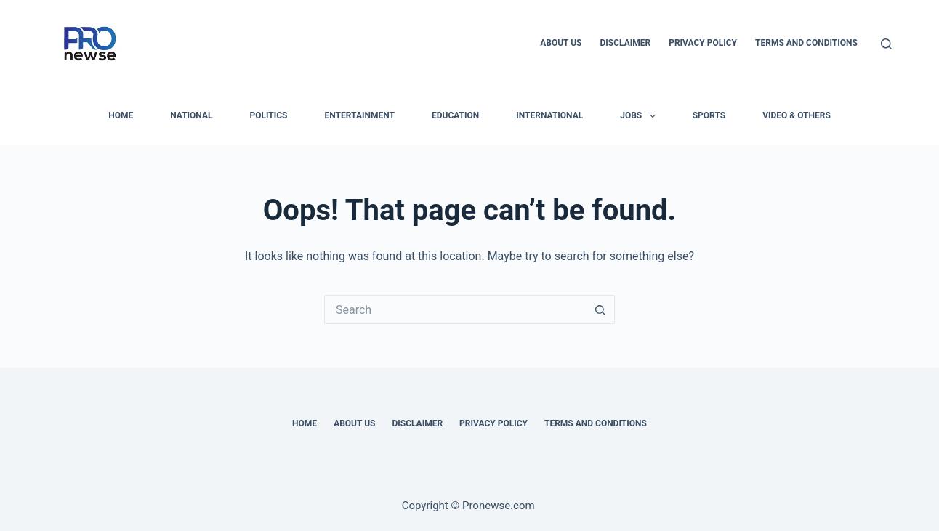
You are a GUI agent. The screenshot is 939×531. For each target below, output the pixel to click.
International (549, 115)
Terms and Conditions (806, 43)
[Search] (886, 43)
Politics (268, 115)
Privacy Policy (703, 43)
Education (455, 115)
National (191, 115)
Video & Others (796, 115)
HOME (120, 115)
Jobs (640, 116)
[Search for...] (455, 309)
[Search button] (600, 309)
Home (304, 423)
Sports (709, 115)
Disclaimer (625, 43)
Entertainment (360, 115)
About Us (560, 43)
